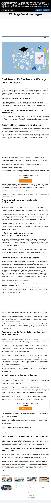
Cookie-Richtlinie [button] (41, 3)
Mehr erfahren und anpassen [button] (8, 10)
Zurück (44, 37)
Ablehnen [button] (38, 10)
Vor (47, 37)
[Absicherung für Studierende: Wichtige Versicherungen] (25, 58)
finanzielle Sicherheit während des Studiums (19, 91)
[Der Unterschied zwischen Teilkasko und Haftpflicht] (19, 477)
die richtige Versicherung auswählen (12, 94)
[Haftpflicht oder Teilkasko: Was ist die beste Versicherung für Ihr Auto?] (32, 477)
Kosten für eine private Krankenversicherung (24, 227)
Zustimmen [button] (46, 10)
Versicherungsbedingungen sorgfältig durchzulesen (23, 316)
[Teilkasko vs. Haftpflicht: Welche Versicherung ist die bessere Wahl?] (7, 477)
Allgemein (3, 470)
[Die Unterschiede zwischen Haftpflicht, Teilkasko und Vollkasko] (44, 477)
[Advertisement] (25, 27)
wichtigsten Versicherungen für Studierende (23, 93)
